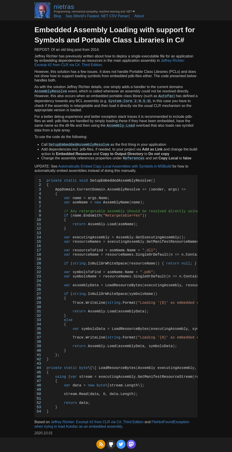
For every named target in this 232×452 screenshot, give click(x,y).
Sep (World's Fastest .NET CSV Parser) (97, 16)
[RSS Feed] (100, 448)
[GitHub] (111, 448)
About (139, 16)
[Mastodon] (131, 448)
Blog (57, 16)
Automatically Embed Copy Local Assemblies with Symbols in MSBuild (115, 166)
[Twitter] (121, 448)
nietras (64, 6)
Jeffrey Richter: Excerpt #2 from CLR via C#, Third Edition (97, 422)
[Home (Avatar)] (42, 10)
